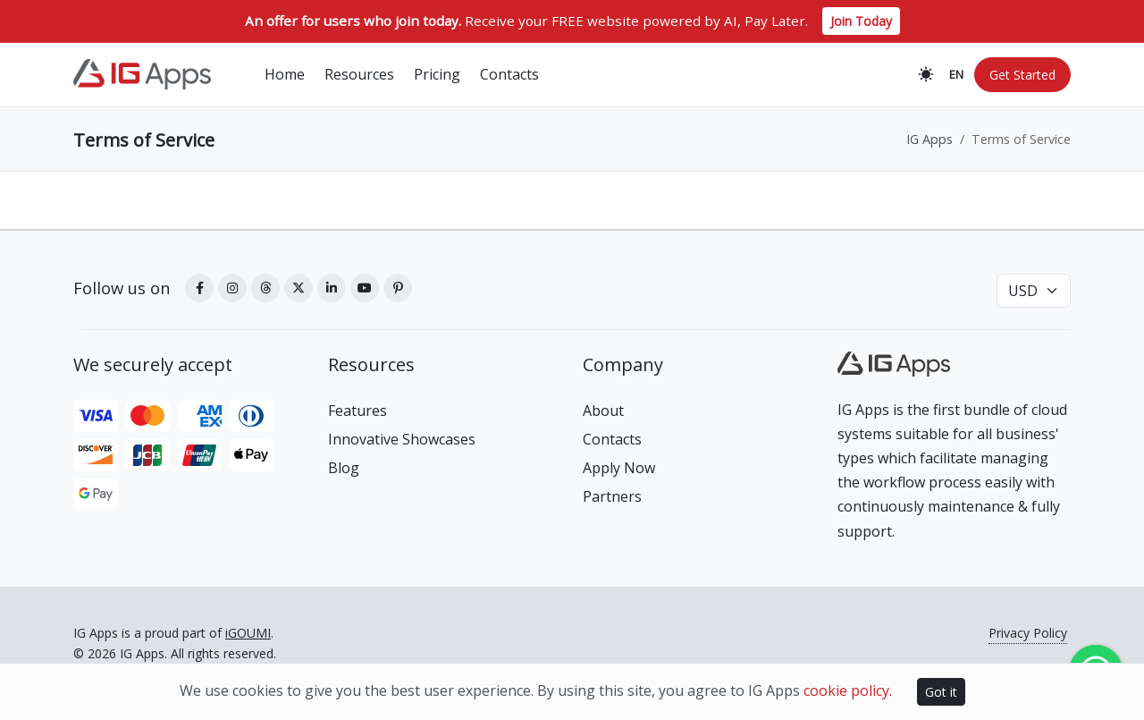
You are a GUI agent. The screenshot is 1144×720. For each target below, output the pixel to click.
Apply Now (619, 468)
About (603, 410)
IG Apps (929, 139)
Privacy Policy (1027, 632)
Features (357, 410)
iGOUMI (248, 632)
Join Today (861, 21)
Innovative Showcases (401, 439)
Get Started (1022, 75)
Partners (612, 496)
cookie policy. (847, 690)
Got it (941, 691)
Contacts (612, 439)
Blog (343, 468)
